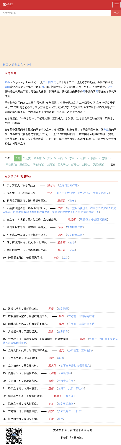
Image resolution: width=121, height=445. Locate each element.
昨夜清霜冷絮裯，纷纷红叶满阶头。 (29, 316)
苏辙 (50, 308)
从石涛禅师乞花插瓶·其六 (75, 365)
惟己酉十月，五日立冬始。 (23, 418)
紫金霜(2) (39, 158)
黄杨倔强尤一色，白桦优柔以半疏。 (27, 249)
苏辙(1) (106, 158)
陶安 (50, 411)
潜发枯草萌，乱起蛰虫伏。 (23, 308)
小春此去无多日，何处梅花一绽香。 (27, 234)
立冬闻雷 (63, 308)
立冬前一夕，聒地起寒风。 (23, 380)
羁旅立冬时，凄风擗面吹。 (23, 403)
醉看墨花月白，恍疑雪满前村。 (26, 257)
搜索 (116, 12)
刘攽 (50, 357)
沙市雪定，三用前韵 (80, 350)
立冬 (29, 64)
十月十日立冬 (65, 380)
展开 (113, 164)
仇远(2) (27, 158)
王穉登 (61, 200)
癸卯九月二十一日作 (69, 411)
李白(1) (73, 158)
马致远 (72, 219)
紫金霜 (61, 242)
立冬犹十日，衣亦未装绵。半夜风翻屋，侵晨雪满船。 (39, 339)
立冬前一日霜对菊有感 (81, 316)
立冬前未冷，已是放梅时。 (23, 365)
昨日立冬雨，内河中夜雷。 (23, 388)
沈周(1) (51, 164)
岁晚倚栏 (66, 373)
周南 (50, 380)
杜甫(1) (84, 158)
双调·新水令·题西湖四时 (93, 219)
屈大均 (52, 365)
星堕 (60, 418)
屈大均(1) (63, 164)
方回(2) (51, 158)
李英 (50, 403)
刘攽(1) (86, 164)
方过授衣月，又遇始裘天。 (23, 331)
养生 (106, 129)
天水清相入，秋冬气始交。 (22, 185)
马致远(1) (11, 164)
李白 (56, 257)
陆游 (50, 331)
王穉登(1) (24, 164)
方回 (49, 193)
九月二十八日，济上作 (71, 388)
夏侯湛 (57, 396)
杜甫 (60, 208)
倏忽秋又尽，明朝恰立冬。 (23, 373)
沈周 (50, 418)
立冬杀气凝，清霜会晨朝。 (23, 357)
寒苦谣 (69, 396)
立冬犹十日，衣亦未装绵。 (22, 193)
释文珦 (51, 185)
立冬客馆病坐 (65, 403)
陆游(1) (95, 158)
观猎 (60, 357)
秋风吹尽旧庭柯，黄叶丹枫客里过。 (27, 200)
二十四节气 (49, 82)
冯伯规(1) (98, 164)
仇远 (60, 227)
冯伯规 (52, 373)
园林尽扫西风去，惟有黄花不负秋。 (29, 323)
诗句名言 (17, 64)
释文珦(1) (38, 164)
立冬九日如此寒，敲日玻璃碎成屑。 (29, 350)
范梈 (50, 388)
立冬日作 (63, 331)
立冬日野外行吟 (68, 185)
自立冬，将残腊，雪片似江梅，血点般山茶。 (33, 219)
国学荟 (8, 5)
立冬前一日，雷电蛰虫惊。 (23, 411)
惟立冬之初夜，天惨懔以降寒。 (26, 396)
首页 (5, 64)
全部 (17, 158)
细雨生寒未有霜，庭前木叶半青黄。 (27, 227)
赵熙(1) (75, 164)
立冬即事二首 (75, 227)
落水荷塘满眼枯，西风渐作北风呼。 (27, 242)
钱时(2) (62, 158)
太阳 (7, 86)
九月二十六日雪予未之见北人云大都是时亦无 (83, 193)
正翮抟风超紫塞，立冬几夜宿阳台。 (27, 208)
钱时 (61, 316)
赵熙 (61, 350)
